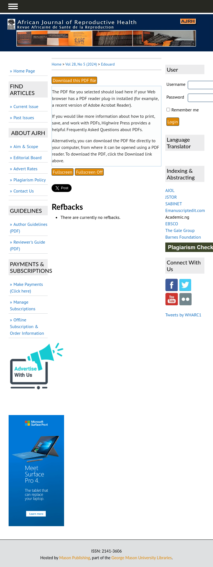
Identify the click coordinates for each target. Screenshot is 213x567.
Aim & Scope (25, 146)
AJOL (169, 190)
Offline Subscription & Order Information (27, 326)
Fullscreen (62, 172)
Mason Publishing (74, 557)
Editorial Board (27, 157)
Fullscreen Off (89, 172)
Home (56, 64)
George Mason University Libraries (141, 557)
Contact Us (23, 191)
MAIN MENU (13, 6)
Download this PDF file (74, 80)
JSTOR (171, 197)
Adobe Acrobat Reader (109, 105)
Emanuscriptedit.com (185, 210)
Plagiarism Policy (29, 180)
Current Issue (25, 106)
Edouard (108, 64)
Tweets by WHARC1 (183, 315)
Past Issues (23, 117)
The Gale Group (180, 230)
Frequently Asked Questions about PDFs (104, 129)
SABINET (173, 203)
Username (176, 84)
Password (175, 97)
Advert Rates (25, 168)
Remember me (185, 110)
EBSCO (171, 223)
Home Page (24, 71)
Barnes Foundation (183, 237)
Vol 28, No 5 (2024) (81, 64)
